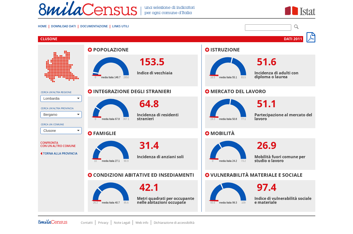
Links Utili (120, 26)
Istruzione (222, 49)
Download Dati (63, 26)
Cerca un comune (52, 124)
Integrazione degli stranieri (129, 91)
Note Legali (122, 222)
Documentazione (94, 26)
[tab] (143, 67)
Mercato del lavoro (235, 91)
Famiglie (102, 133)
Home (42, 26)
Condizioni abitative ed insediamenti (141, 175)
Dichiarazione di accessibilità (174, 222)
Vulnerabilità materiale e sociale (253, 175)
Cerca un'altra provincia (57, 108)
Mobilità (220, 133)
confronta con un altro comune (58, 144)
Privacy (103, 222)
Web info (142, 222)
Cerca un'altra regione (56, 92)
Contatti (87, 222)
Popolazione (108, 49)
